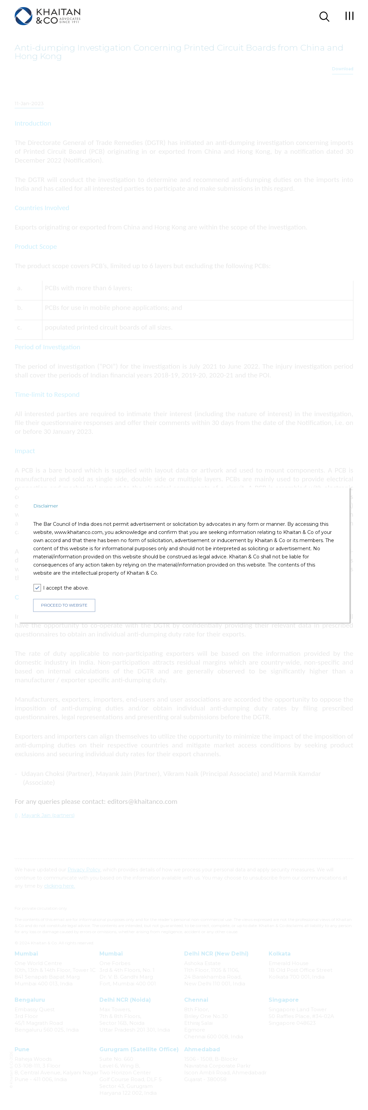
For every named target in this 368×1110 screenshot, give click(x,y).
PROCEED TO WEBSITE (64, 605)
